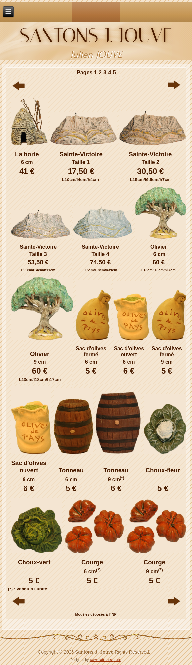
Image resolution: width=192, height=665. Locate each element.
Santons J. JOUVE (96, 35)
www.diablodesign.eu (105, 660)
